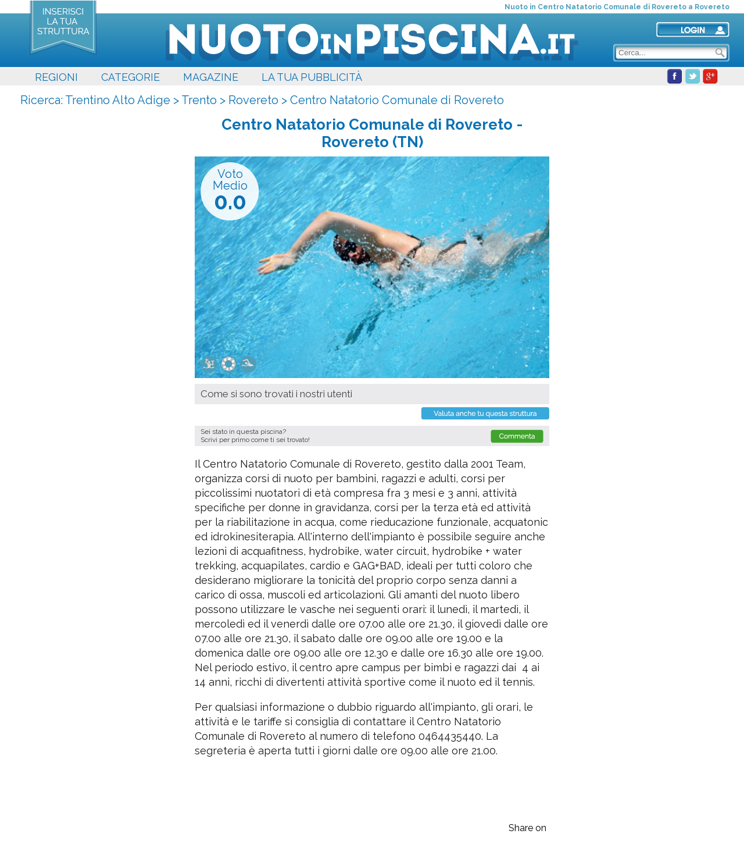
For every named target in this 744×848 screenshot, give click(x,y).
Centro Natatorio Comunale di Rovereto (397, 100)
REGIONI (56, 77)
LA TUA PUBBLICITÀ (312, 77)
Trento (199, 100)
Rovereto (253, 100)
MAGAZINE (210, 77)
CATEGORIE (130, 77)
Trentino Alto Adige (117, 100)
